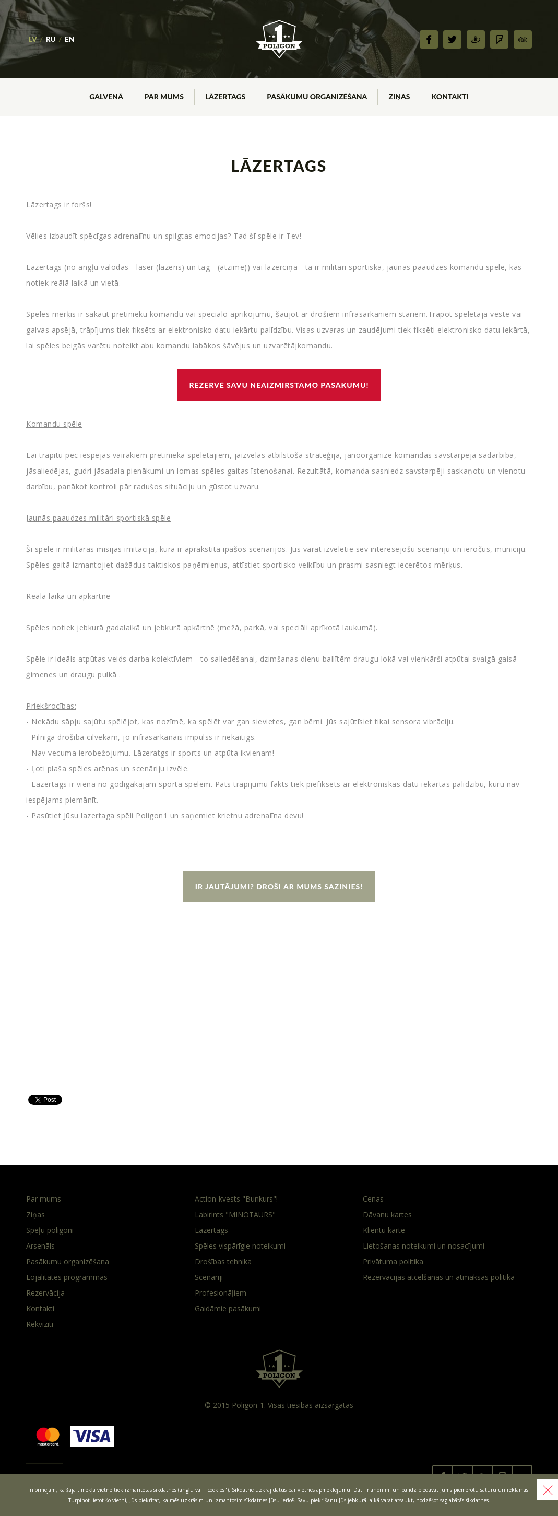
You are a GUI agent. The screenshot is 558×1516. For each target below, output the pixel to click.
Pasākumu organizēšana (67, 1261)
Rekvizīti (39, 1324)
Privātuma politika (393, 1261)
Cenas (373, 1199)
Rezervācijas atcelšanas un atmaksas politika (439, 1277)
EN (70, 38)
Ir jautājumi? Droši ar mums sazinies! (279, 886)
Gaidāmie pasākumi (228, 1308)
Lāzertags (211, 1230)
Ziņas (35, 1214)
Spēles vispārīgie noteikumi (240, 1246)
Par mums (43, 1199)
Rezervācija (45, 1293)
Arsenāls (40, 1246)
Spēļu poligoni (50, 1230)
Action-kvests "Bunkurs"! (236, 1199)
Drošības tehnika (223, 1261)
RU (51, 38)
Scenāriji (209, 1277)
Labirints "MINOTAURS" (235, 1214)
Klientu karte (384, 1230)
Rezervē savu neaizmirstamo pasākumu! (279, 385)
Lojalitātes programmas (67, 1277)
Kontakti (40, 1308)
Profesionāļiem (220, 1293)
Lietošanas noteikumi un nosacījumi (423, 1246)
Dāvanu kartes (387, 1214)
